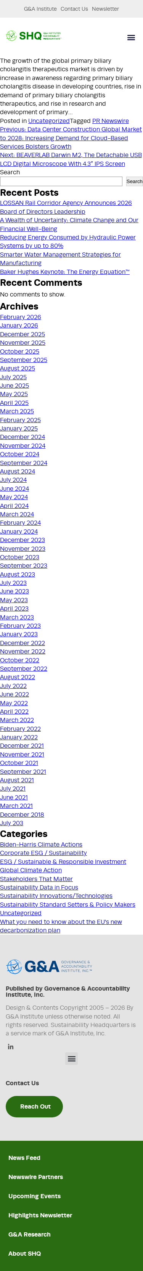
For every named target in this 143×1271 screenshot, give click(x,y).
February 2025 (20, 420)
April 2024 (14, 506)
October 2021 (19, 763)
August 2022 (17, 677)
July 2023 (13, 583)
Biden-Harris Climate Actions (41, 844)
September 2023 (23, 565)
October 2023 (19, 557)
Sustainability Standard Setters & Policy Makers (67, 904)
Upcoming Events (34, 1196)
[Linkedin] (10, 1047)
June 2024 (14, 488)
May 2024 (14, 497)
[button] (131, 37)
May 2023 (14, 600)
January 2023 (19, 634)
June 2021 (14, 797)
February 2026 (20, 317)
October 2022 (19, 660)
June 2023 (14, 591)
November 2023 (22, 548)
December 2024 (22, 437)
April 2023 (14, 608)
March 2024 (17, 514)
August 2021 (17, 780)
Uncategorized (49, 121)
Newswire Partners (35, 1177)
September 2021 (23, 771)
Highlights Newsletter (40, 1215)
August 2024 (17, 471)
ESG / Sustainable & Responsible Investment (63, 861)
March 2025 (17, 411)
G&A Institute (40, 9)
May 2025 (14, 394)
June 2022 (14, 694)
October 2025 (19, 351)
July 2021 (13, 788)
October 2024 (19, 454)
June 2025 (14, 385)
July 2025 (13, 377)
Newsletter (105, 9)
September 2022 (23, 668)
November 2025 (22, 342)
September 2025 (23, 360)
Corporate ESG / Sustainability (43, 853)
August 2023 (17, 574)
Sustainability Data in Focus (39, 887)
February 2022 (20, 729)
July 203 (11, 823)
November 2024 (22, 445)
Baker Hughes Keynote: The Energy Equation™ (65, 272)
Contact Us (74, 9)
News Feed (24, 1157)
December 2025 (22, 334)
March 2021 (16, 806)
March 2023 (17, 617)
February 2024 (20, 522)
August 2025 (17, 368)
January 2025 (19, 428)
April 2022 (14, 711)
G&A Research (29, 1234)
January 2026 (19, 325)
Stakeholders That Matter (36, 879)
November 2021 (22, 754)
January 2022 (19, 737)
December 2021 (22, 745)
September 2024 (23, 463)
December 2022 (22, 643)
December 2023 (22, 540)
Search (10, 172)
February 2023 (20, 625)
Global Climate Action (31, 870)
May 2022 (14, 703)
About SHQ (24, 1253)
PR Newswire (110, 121)
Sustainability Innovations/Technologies (56, 896)
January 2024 (19, 531)
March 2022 (17, 720)
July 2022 (13, 686)
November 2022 (22, 651)
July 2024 (13, 480)
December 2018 (22, 814)
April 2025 (14, 403)
